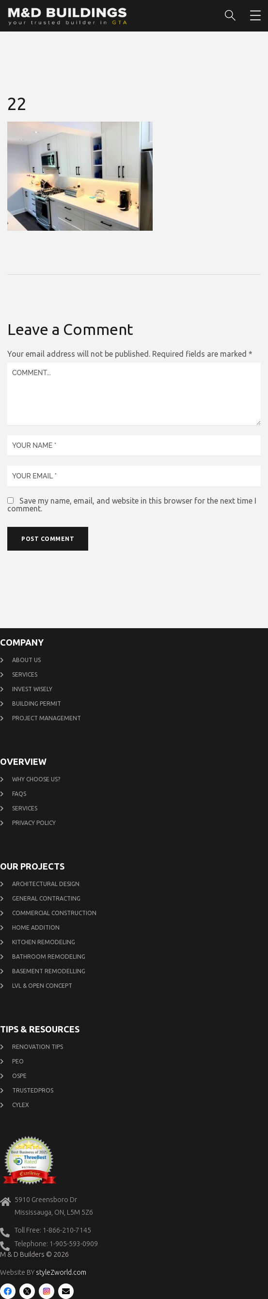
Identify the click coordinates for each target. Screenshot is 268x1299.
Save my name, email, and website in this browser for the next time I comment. (131, 504)
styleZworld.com (61, 1272)
